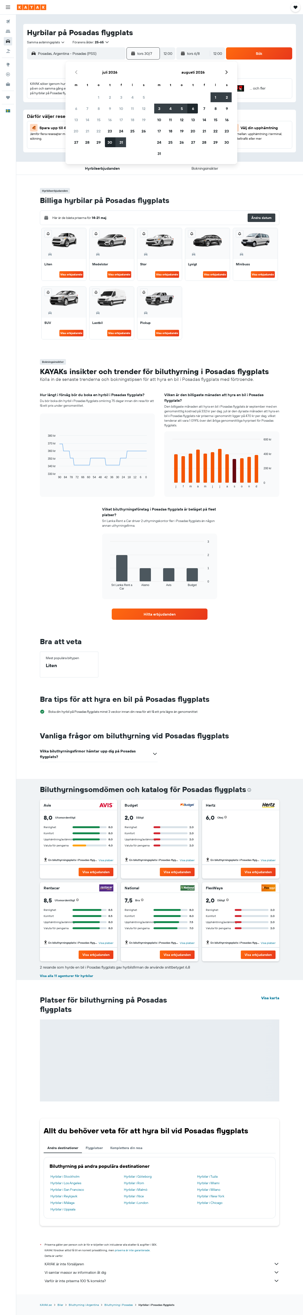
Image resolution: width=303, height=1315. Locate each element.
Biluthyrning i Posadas (118, 1305)
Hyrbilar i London (136, 1203)
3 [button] (121, 97)
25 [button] (132, 131)
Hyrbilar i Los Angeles (65, 1183)
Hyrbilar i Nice (134, 1196)
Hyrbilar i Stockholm (65, 1176)
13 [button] (76, 119)
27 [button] (76, 142)
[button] (8, 7)
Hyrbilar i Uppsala (62, 1209)
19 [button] (144, 119)
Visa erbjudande (71, 274)
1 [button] (98, 97)
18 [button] (132, 119)
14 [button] (87, 119)
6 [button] (76, 108)
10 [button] (121, 108)
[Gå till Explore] (8, 64)
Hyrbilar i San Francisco (67, 1189)
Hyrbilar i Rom (134, 1183)
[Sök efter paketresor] (8, 51)
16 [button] (110, 119)
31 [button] (121, 142)
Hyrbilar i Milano (208, 1189)
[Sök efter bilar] (8, 41)
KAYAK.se (46, 1305)
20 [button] (76, 131)
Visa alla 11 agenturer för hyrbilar (66, 976)
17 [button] (121, 119)
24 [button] (121, 131)
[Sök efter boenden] (8, 31)
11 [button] (132, 108)
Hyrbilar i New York (210, 1196)
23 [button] (110, 131)
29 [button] (98, 142)
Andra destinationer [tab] (62, 1148)
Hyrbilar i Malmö (135, 1189)
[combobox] (46, 42)
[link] (159, 614)
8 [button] (99, 108)
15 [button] (98, 119)
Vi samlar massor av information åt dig (162, 1272)
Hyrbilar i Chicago (209, 1203)
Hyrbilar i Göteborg (138, 1176)
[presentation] (249, 790)
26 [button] (144, 131)
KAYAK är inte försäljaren (162, 1264)
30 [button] (109, 142)
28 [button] (87, 142)
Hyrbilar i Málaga (62, 1203)
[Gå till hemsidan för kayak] (31, 7)
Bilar (60, 1305)
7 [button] (87, 108)
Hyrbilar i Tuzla (207, 1176)
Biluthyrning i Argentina (84, 1305)
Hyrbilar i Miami (208, 1183)
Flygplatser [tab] (94, 1148)
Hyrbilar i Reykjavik (63, 1196)
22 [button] (98, 131)
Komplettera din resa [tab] (126, 1148)
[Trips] (8, 97)
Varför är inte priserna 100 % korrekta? (162, 1281)
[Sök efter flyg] (8, 21)
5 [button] (144, 97)
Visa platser (106, 860)
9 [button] (110, 108)
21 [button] (87, 131)
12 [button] (144, 108)
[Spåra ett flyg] (8, 74)
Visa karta (270, 998)
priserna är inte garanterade (132, 1250)
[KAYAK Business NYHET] (8, 84)
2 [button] (110, 97)
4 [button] (132, 97)
